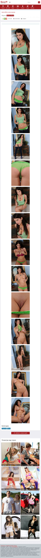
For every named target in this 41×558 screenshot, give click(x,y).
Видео (13, 6)
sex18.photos (15, 546)
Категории (8, 6)
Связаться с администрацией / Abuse (9, 545)
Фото (17, 6)
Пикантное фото (5, 2)
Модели (22, 6)
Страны (27, 6)
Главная (3, 6)
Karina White (10, 15)
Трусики (4, 428)
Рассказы (32, 6)
